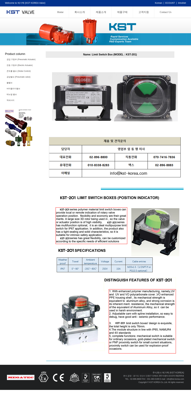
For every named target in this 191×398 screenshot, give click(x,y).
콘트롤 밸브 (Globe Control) (19, 71)
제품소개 (101, 12)
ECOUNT (170, 3)
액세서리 (10, 100)
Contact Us (165, 12)
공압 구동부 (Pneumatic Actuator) (21, 59)
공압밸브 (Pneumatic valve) (18, 77)
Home (60, 12)
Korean (158, 3)
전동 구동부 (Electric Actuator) (20, 65)
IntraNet (182, 3)
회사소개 (79, 12)
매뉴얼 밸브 (12, 94)
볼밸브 (9, 83)
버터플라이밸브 (13, 88)
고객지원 (143, 12)
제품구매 (122, 12)
